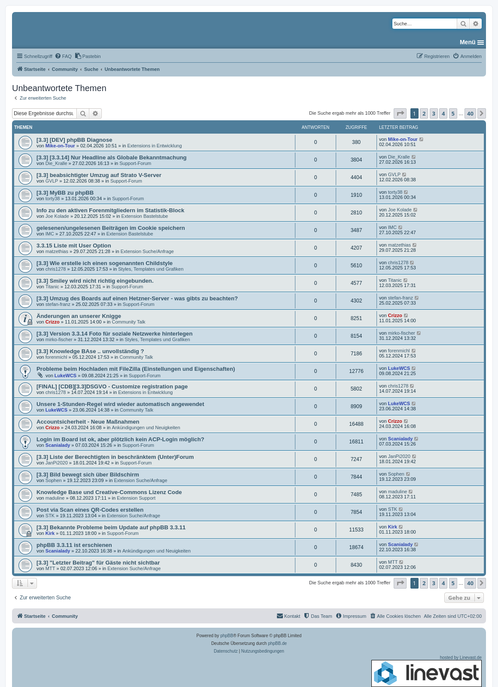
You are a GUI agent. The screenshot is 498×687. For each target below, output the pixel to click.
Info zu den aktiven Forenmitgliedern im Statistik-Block (110, 210)
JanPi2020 (57, 462)
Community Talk (129, 321)
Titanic (52, 286)
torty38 (53, 198)
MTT (50, 568)
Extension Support (136, 498)
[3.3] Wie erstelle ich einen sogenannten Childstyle (104, 263)
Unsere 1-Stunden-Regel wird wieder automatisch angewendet (120, 404)
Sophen (54, 480)
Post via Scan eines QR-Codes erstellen (89, 510)
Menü (468, 42)
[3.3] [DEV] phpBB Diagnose (74, 140)
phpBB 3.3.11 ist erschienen (74, 545)
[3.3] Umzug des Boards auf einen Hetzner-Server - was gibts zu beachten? (137, 298)
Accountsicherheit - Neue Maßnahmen (88, 421)
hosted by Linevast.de (426, 671)
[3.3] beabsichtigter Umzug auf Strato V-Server (98, 175)
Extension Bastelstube (144, 216)
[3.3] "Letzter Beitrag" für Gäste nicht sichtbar (98, 562)
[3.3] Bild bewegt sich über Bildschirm (87, 474)
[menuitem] (63, 56)
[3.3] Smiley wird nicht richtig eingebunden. (95, 281)
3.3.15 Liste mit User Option (73, 245)
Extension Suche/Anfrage (147, 251)
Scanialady (58, 445)
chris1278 (56, 269)
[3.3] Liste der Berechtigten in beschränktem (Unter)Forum (115, 457)
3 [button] (433, 113)
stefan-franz (58, 304)
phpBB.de (277, 643)
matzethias (57, 251)
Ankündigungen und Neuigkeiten (146, 427)
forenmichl (56, 357)
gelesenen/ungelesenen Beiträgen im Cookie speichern (110, 228)
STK (50, 515)
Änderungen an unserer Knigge (78, 316)
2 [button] (423, 113)
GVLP (52, 180)
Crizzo (53, 321)
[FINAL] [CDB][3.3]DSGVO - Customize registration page (112, 386)
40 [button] (470, 113)
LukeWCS (65, 375)
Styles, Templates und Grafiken (150, 269)
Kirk (50, 533)
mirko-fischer (59, 339)
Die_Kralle (56, 163)
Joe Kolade (57, 216)
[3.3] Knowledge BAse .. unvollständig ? (90, 351)
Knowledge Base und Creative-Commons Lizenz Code (109, 492)
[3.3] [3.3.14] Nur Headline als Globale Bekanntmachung (111, 157)
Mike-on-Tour (60, 145)
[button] (400, 113)
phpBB (226, 635)
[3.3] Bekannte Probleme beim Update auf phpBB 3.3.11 (110, 527)
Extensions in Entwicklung (154, 145)
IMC (50, 233)
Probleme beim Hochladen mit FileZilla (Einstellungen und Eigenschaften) (135, 369)
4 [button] (443, 113)
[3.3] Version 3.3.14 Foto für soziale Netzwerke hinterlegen (114, 333)
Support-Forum (135, 163)
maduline (55, 498)
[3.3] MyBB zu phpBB (65, 192)
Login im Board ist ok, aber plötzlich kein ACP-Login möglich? (120, 439)
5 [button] (453, 113)
